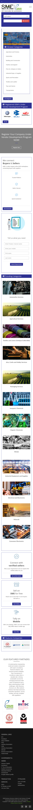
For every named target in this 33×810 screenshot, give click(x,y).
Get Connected (7, 208)
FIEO (2, 784)
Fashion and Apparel (11, 64)
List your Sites (5, 788)
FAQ (2, 742)
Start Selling (16, 604)
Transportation (10, 90)
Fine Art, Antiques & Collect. (13, 69)
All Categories (8, 98)
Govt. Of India (21, 781)
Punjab (20, 783)
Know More (16, 632)
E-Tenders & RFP (6, 786)
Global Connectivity (6, 769)
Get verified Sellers (16, 576)
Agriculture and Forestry (12, 52)
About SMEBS (5, 740)
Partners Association (7, 751)
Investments (4, 772)
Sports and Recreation (12, 77)
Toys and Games (10, 86)
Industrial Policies (6, 771)
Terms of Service (18, 803)
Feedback (4, 739)
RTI (2, 737)
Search (25, 21)
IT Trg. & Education (6, 767)
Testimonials (4, 753)
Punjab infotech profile (7, 774)
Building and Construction (13, 60)
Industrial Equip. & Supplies (13, 73)
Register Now (16, 147)
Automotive (9, 56)
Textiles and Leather (11, 82)
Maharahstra (21, 785)
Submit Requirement (16, 264)
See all (5, 121)
